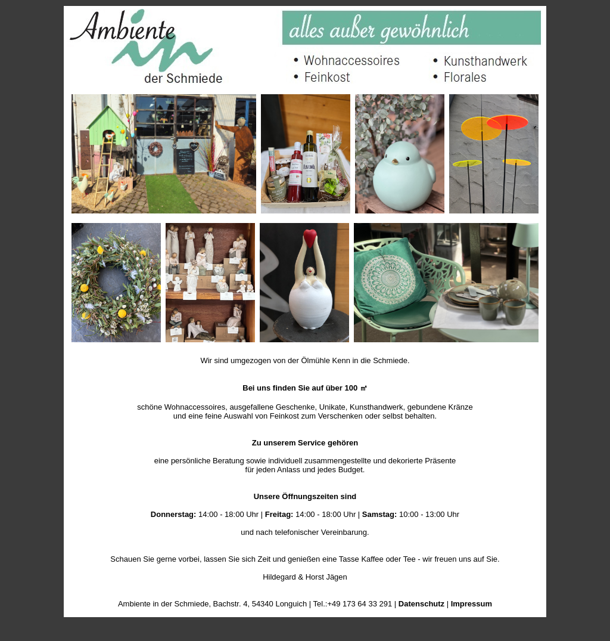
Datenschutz (421, 603)
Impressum (471, 603)
